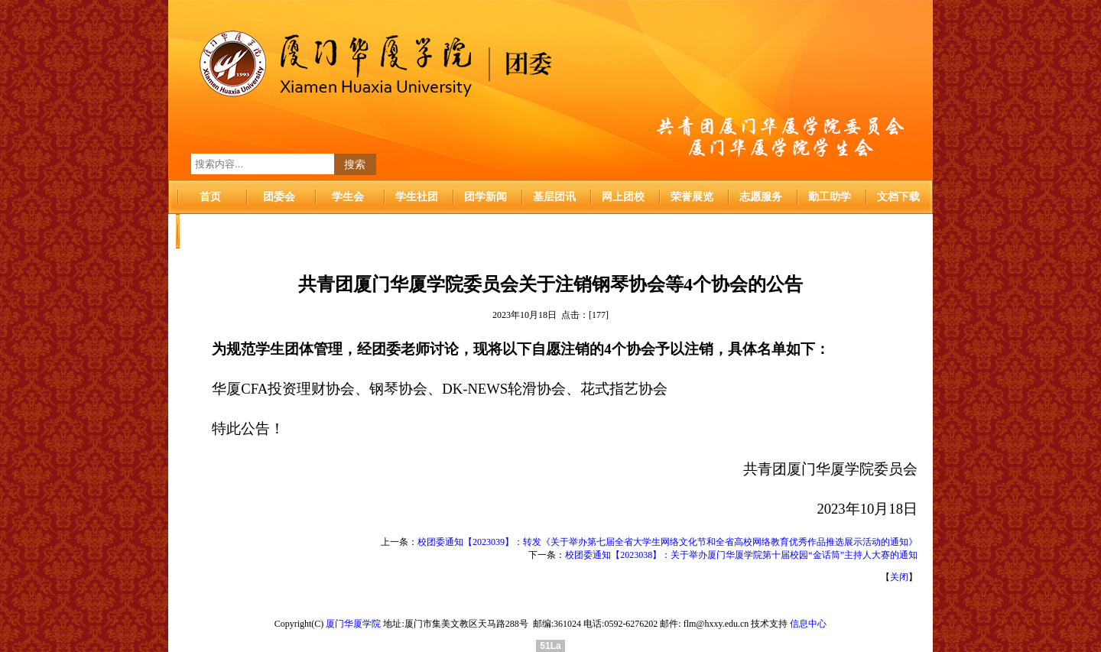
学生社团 (416, 197)
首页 (210, 197)
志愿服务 (760, 197)
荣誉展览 (692, 197)
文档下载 (898, 197)
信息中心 (808, 623)
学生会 (348, 197)
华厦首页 (210, 231)
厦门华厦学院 (353, 623)
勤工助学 (829, 197)
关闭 (899, 577)
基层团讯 (554, 197)
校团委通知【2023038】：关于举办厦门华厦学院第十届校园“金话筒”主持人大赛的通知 (741, 555)
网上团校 (623, 197)
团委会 (279, 197)
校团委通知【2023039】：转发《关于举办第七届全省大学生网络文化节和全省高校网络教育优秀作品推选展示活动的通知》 (667, 542)
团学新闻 (485, 197)
